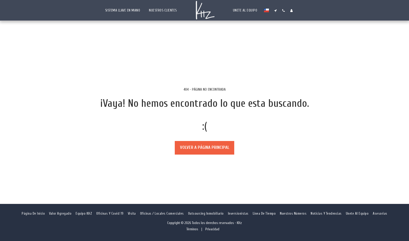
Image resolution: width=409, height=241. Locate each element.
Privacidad (212, 229)
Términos (192, 229)
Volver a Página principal (204, 147)
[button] (273, 10)
